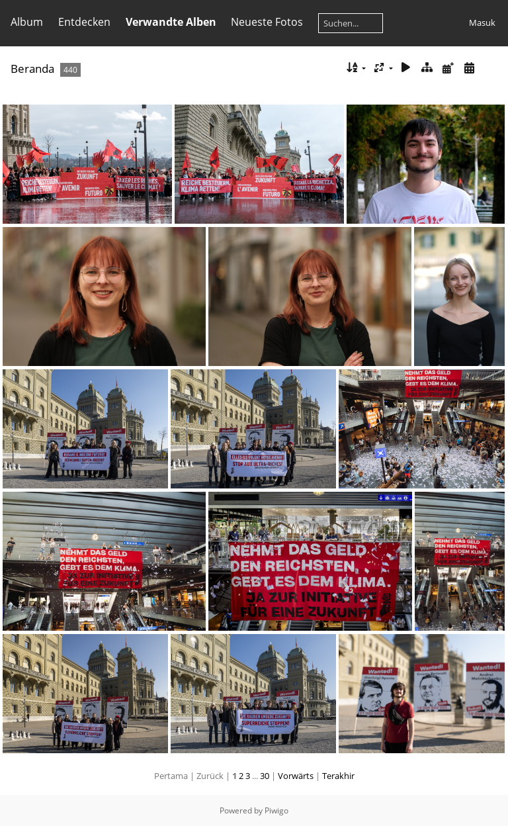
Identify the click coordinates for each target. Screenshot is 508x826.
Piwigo (276, 810)
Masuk (482, 22)
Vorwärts (296, 776)
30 (264, 776)
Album (27, 22)
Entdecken (84, 22)
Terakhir (338, 776)
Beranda (32, 68)
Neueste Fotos (267, 22)
